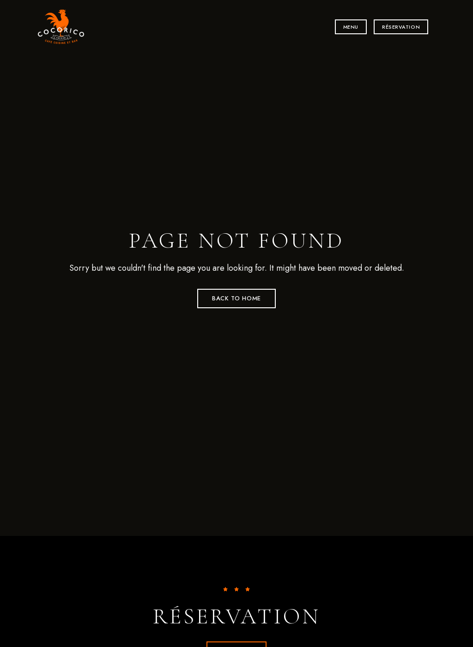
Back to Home (236, 298)
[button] (351, 26)
